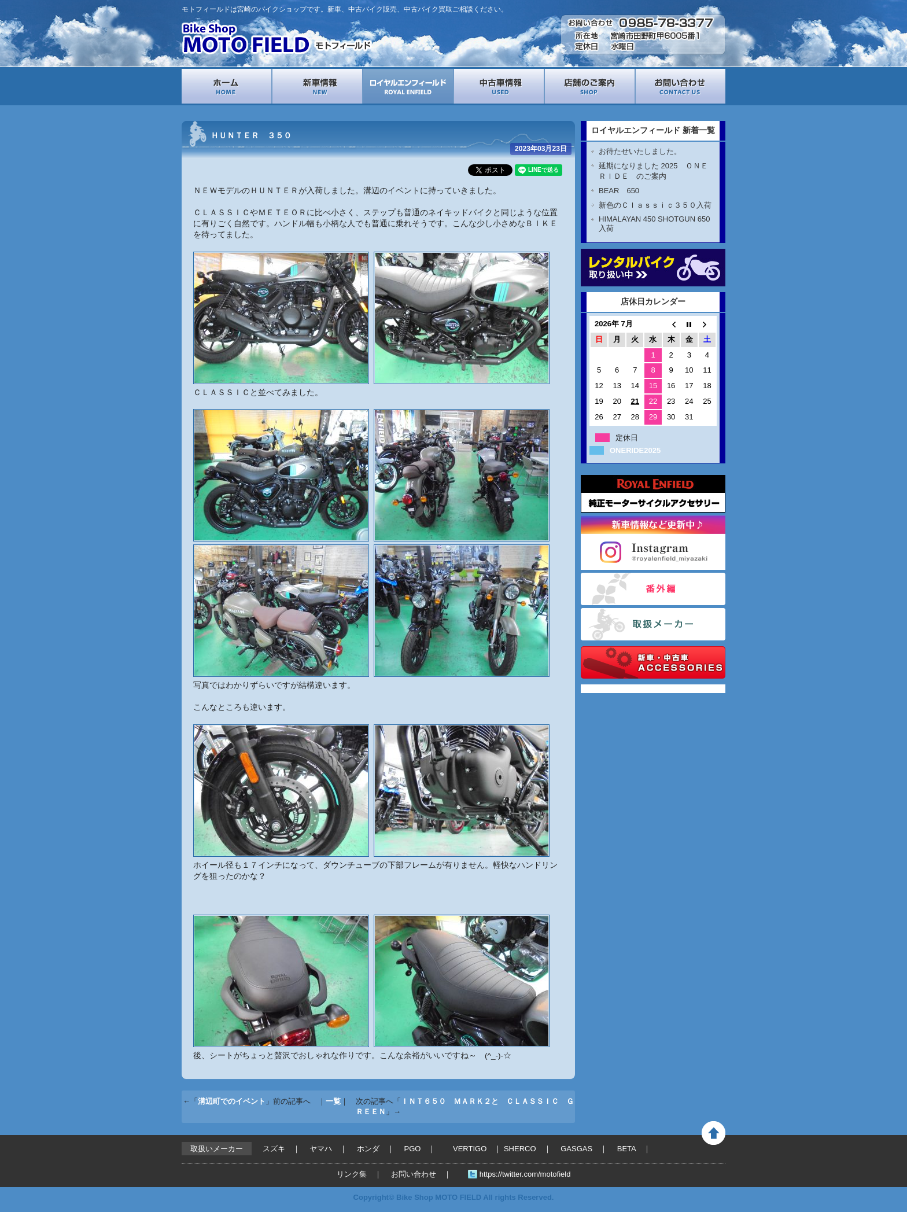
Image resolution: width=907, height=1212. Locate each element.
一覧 (333, 1101)
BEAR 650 (619, 190)
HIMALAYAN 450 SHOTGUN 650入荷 (654, 224)
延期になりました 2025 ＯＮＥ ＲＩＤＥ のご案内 (657, 170)
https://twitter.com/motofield (525, 1174)
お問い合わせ (680, 86)
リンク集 (352, 1174)
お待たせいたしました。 (640, 151)
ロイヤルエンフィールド (408, 86)
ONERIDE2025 (635, 450)
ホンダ (368, 1148)
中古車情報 (499, 86)
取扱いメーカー (653, 624)
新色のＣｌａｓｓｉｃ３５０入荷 (655, 205)
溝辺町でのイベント (232, 1101)
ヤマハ (320, 1148)
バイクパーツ (653, 662)
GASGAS (576, 1148)
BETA (626, 1148)
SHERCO (520, 1148)
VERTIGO (469, 1148)
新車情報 (317, 86)
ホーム (226, 86)
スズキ (274, 1148)
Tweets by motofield (616, 688)
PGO (412, 1148)
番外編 (653, 589)
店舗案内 (590, 86)
